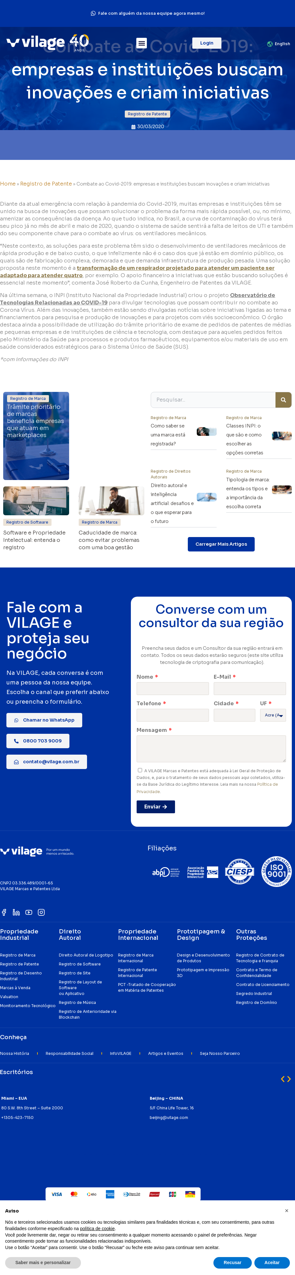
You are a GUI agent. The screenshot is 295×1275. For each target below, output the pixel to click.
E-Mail (223, 677)
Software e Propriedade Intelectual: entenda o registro (34, 540)
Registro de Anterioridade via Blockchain (87, 1014)
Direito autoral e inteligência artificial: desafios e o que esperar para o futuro (172, 503)
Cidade (224, 703)
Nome (145, 677)
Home (8, 183)
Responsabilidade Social (69, 1053)
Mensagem (152, 730)
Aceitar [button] (272, 1262)
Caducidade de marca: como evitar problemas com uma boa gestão (109, 540)
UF (264, 703)
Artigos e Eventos (165, 1053)
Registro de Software (80, 964)
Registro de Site (75, 973)
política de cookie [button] (97, 1228)
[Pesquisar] (283, 400)
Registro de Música (77, 1002)
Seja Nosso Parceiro (220, 1053)
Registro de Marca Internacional (136, 958)
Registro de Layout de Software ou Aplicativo (80, 988)
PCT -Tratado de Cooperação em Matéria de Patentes (147, 987)
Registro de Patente (46, 183)
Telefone (149, 703)
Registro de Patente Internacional (137, 972)
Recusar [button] (232, 1262)
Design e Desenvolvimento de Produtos (203, 958)
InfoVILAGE (121, 1053)
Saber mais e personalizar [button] (43, 1262)
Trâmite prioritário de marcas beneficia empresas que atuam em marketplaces (35, 421)
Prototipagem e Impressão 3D (203, 972)
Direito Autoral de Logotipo (86, 955)
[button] (141, 43)
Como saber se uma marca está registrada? (168, 435)
